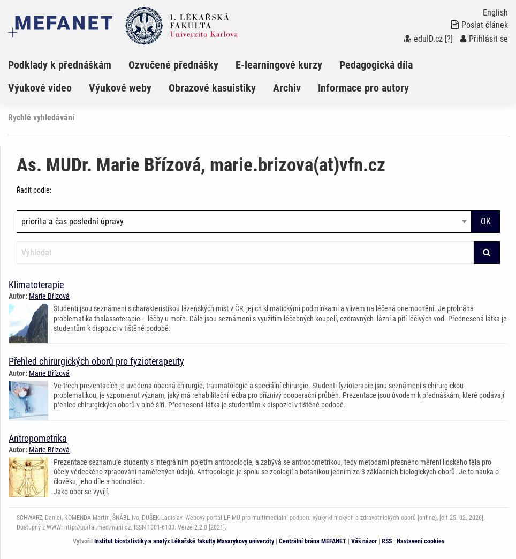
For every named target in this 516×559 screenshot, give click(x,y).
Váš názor (364, 541)
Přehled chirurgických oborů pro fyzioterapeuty (96, 361)
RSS (387, 541)
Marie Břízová (49, 296)
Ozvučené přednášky (173, 64)
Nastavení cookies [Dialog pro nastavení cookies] (420, 541)
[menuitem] (68, 65)
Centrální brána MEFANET (312, 541)
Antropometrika (38, 438)
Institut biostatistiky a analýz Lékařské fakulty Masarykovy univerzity (184, 541)
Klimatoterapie (36, 284)
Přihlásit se (484, 39)
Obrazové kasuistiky (212, 87)
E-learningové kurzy (279, 64)
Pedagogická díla (376, 64)
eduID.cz (423, 39)
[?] (449, 39)
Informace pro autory (363, 87)
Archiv (287, 87)
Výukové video (40, 87)
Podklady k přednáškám (59, 64)
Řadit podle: (34, 190)
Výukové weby (120, 87)
